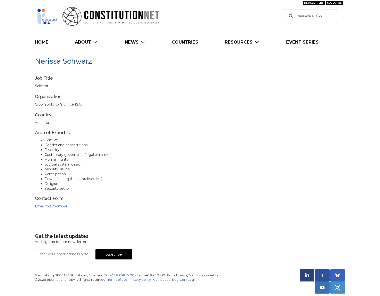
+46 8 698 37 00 (122, 275)
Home (41, 42)
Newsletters (314, 2)
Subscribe (334, 2)
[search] (310, 16)
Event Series (302, 42)
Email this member (51, 206)
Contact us (161, 279)
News (135, 42)
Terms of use (117, 279)
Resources (242, 42)
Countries (185, 42)
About (86, 42)
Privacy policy (140, 279)
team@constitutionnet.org (199, 275)
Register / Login (184, 279)
